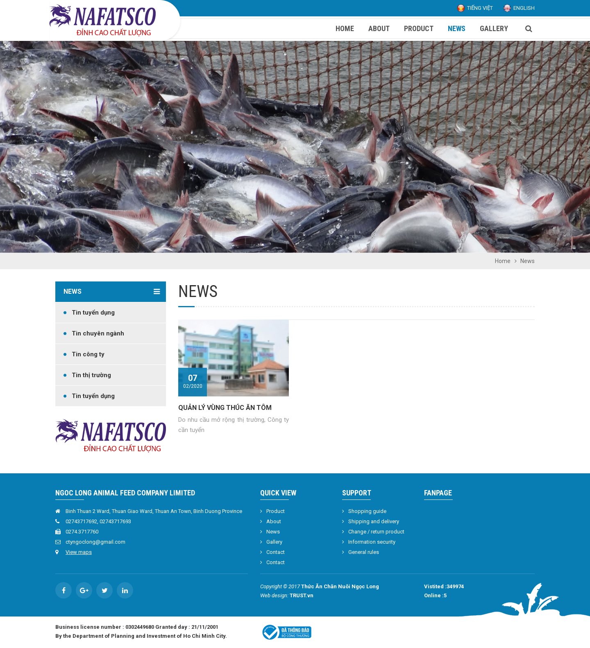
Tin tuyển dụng (93, 312)
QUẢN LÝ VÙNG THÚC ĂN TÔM (225, 408)
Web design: (274, 595)
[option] (295, 147)
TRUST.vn (301, 595)
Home (503, 261)
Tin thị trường (91, 375)
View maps (79, 552)
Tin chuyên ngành (98, 333)
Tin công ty (88, 354)
